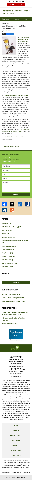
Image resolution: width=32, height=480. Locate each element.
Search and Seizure (9, 263)
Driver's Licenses (9, 246)
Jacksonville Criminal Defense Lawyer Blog (16, 12)
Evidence (24, 137)
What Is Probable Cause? (10, 323)
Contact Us (16, 445)
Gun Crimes (7, 230)
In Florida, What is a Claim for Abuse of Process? (14, 319)
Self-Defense (7, 260)
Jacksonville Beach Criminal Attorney (17, 95)
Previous (5, 146)
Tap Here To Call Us (16, 4)
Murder (5, 234)
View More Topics (7, 266)
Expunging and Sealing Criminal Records (15, 241)
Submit (16, 194)
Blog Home (5, 19)
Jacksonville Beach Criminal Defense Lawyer (23, 39)
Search (16, 282)
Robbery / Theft (8, 256)
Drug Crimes (7, 253)
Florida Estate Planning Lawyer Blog (13, 298)
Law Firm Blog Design (15, 477)
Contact (16, 19)
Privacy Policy (16, 435)
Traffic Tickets (8, 249)
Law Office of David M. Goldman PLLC (20, 472)
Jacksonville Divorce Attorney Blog (13, 301)
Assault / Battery (8, 237)
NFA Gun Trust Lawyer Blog (11, 294)
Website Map (16, 450)
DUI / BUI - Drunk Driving (13, 137)
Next (17, 146)
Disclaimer (16, 440)
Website (16, 430)
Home (11, 146)
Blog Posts (16, 455)
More (26, 19)
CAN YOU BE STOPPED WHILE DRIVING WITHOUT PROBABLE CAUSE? (15, 313)
